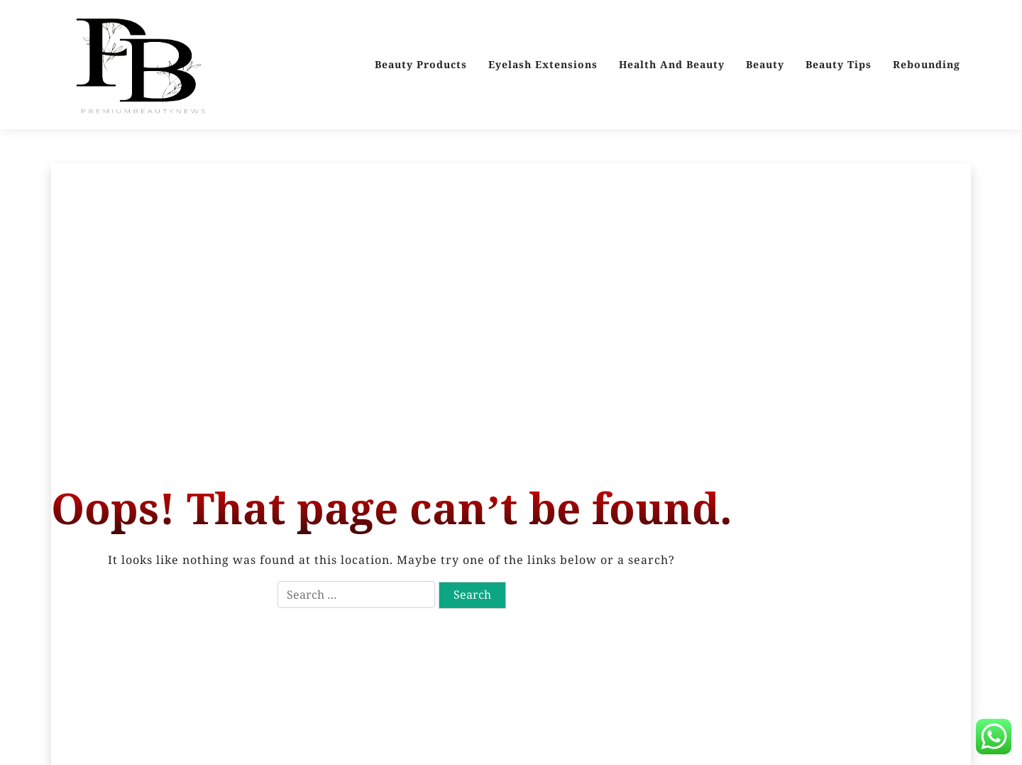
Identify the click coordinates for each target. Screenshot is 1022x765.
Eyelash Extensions (543, 64)
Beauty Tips (839, 64)
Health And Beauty (672, 64)
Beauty (765, 64)
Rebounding (926, 64)
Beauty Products (421, 64)
